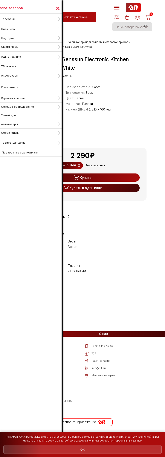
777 (90, 354)
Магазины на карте (100, 375)
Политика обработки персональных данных (114, 440)
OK (82, 449)
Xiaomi (96, 87)
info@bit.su (95, 368)
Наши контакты (97, 361)
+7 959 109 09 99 (99, 346)
